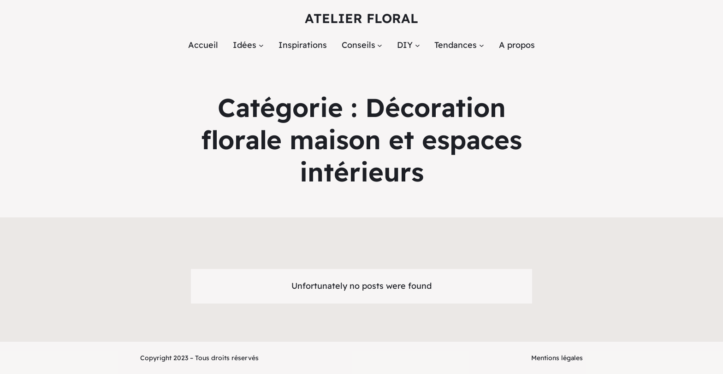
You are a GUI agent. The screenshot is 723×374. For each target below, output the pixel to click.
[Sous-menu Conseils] (379, 45)
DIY (405, 45)
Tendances (455, 45)
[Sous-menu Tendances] (481, 45)
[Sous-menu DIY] (417, 45)
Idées (244, 45)
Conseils (358, 45)
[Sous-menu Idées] (261, 45)
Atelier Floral (361, 18)
